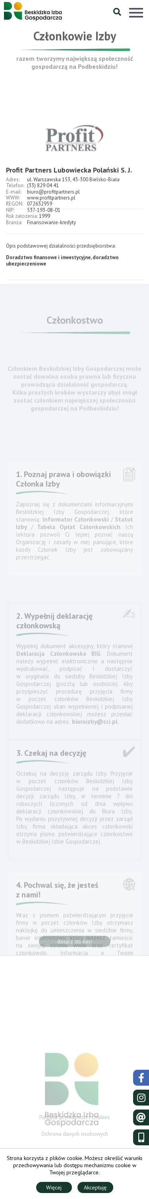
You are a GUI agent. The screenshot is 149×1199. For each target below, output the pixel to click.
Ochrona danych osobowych (74, 1135)
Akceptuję (95, 1187)
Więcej (54, 1187)
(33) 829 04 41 (43, 190)
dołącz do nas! (74, 942)
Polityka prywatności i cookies (74, 1117)
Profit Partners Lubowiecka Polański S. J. (69, 174)
